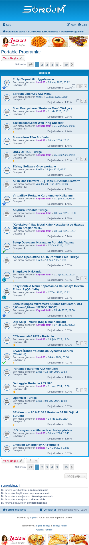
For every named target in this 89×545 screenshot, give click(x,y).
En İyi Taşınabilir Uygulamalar (33, 79)
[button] (30, 64)
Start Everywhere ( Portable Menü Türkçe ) (42, 108)
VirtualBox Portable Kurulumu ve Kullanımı (43, 195)
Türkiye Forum (60, 525)
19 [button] (66, 65)
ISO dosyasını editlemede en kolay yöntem (42, 430)
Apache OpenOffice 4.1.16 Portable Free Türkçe (46, 257)
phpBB (33, 517)
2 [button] (42, 65)
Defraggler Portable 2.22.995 (32, 383)
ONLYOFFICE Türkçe (27, 152)
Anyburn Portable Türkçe (30, 210)
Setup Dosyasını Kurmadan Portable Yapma (43, 242)
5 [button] (57, 65)
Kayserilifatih (43, 126)
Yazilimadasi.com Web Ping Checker (38, 123)
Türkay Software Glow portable (34, 166)
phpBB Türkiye (43, 525)
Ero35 (39, 169)
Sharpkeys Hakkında (27, 271)
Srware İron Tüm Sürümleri (31, 137)
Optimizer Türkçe (25, 397)
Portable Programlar (21, 51)
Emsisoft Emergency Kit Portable (36, 444)
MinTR (39, 96)
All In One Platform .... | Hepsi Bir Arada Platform (46, 181)
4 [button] (52, 65)
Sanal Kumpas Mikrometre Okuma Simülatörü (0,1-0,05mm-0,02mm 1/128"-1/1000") (48, 305)
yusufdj (40, 184)
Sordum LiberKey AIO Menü (32, 93)
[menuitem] (6, 24)
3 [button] (47, 65)
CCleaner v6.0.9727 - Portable (33, 336)
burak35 (40, 82)
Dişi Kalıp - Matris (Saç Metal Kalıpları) (39, 321)
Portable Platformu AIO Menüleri (35, 368)
